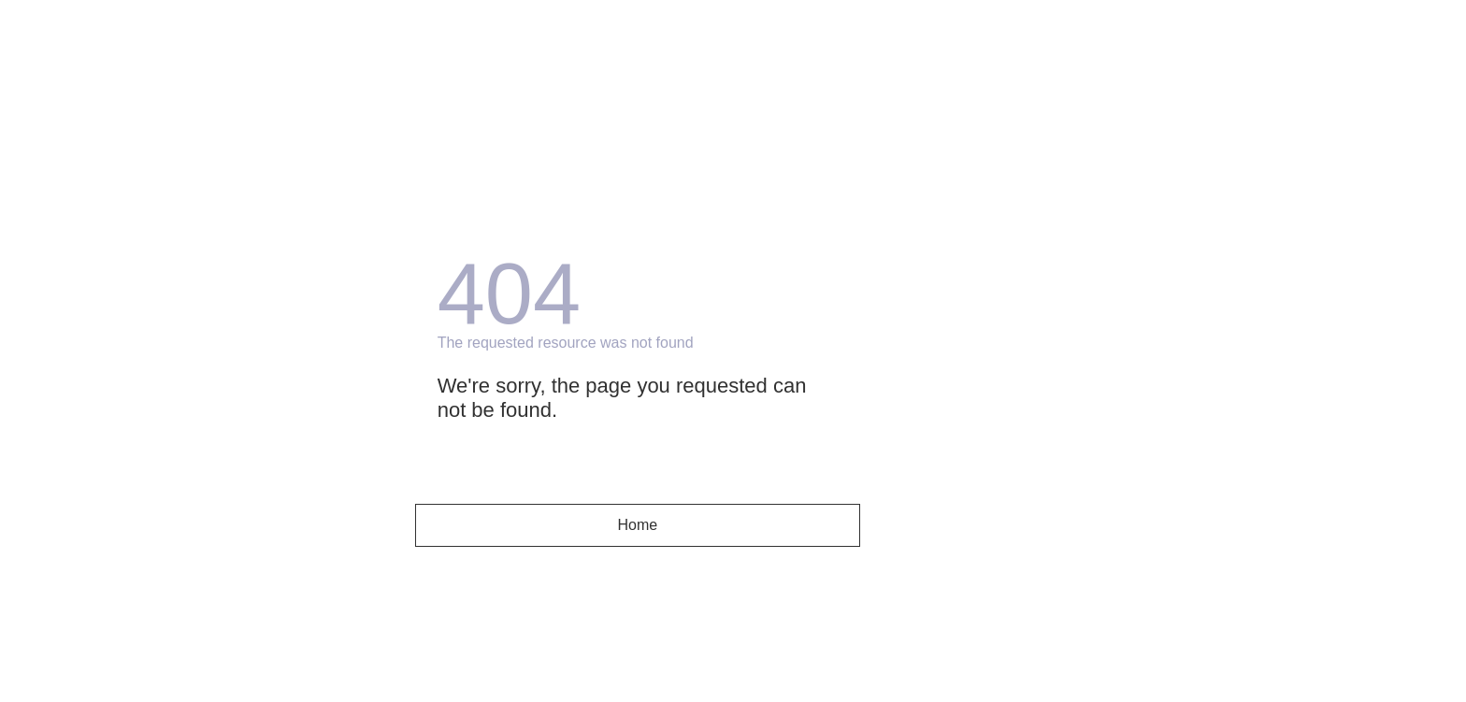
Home (638, 525)
